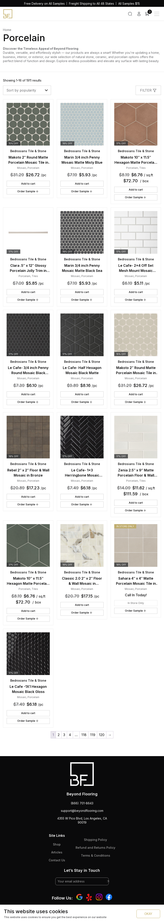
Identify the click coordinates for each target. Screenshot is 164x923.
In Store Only (136, 603)
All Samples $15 (129, 3)
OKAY (148, 914)
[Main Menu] (156, 14)
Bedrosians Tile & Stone (28, 151)
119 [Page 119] (92, 735)
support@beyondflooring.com (82, 810)
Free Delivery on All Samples (44, 3)
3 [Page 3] (64, 735)
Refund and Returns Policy (95, 847)
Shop (57, 844)
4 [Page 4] (70, 735)
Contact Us (57, 860)
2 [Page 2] (59, 735)
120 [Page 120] (101, 735)
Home (7, 30)
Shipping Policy (95, 839)
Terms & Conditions (95, 855)
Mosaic (21, 167)
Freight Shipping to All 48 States (91, 3)
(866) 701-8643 (82, 803)
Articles (56, 852)
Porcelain (33, 167)
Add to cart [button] (28, 183)
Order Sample (28, 191)
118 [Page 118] (83, 735)
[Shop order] (27, 90)
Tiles (142, 167)
